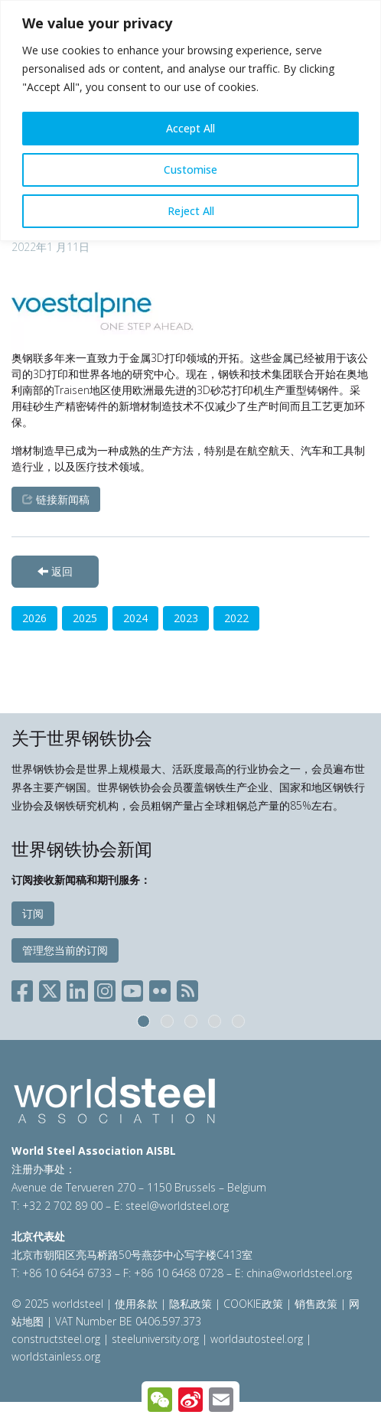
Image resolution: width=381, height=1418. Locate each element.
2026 (34, 618)
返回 (55, 571)
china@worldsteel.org (299, 1273)
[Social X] (49, 988)
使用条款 (136, 1303)
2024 (135, 618)
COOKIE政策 (253, 1303)
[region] (190, 120)
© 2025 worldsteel (58, 1303)
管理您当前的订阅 (65, 950)
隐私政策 (190, 1303)
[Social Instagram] (105, 988)
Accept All (190, 128)
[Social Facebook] (25, 988)
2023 (186, 618)
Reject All (191, 211)
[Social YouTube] (132, 988)
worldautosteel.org (258, 1339)
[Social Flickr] (160, 988)
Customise (190, 169)
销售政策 (316, 1303)
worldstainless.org (55, 1356)
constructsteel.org (55, 1339)
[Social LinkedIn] (77, 988)
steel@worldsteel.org (177, 1205)
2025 (85, 618)
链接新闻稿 (56, 499)
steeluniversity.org (155, 1339)
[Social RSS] (187, 988)
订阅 (33, 913)
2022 (236, 618)
